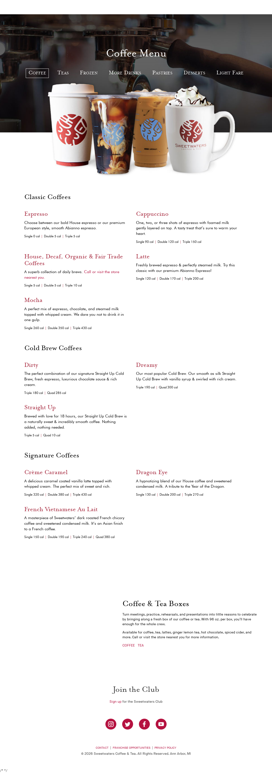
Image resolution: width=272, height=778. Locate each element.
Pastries (162, 73)
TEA (141, 645)
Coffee (37, 73)
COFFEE (128, 645)
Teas (63, 73)
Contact (102, 748)
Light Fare (230, 73)
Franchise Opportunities (131, 748)
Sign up (115, 702)
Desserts (194, 73)
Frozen (89, 73)
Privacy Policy (165, 748)
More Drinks (125, 73)
